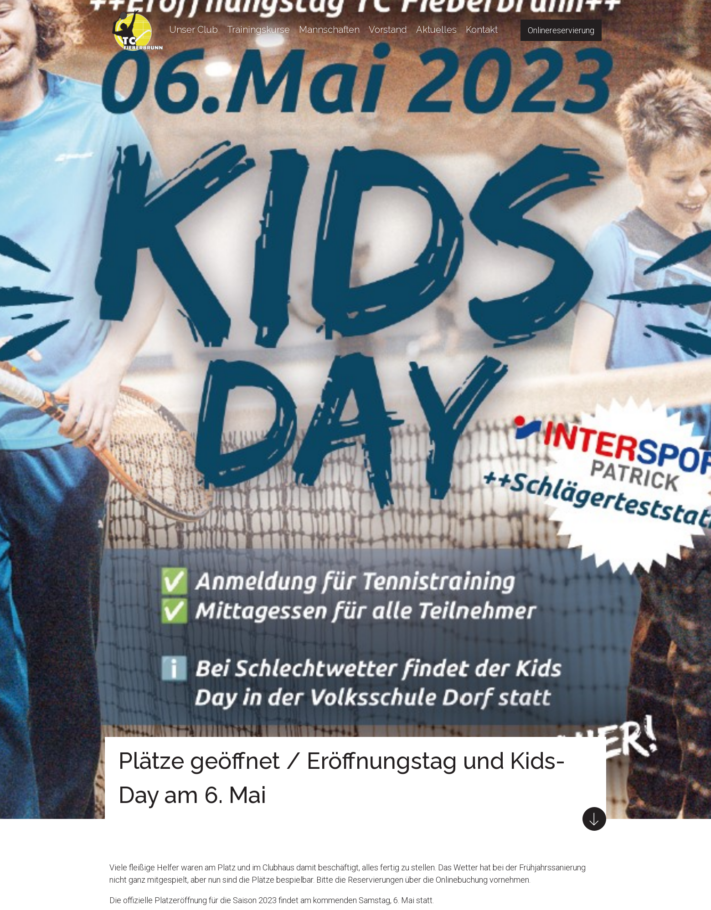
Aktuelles (436, 29)
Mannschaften (329, 29)
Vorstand (388, 29)
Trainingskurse (258, 29)
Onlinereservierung (561, 30)
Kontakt (482, 29)
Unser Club (193, 29)
